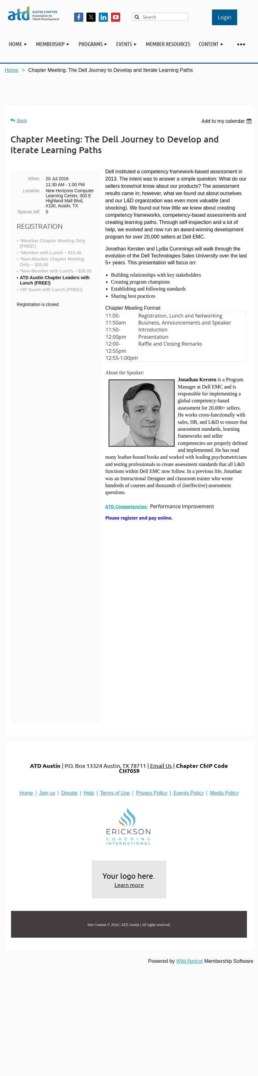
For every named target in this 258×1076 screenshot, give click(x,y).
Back (22, 120)
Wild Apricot (189, 887)
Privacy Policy (151, 719)
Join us (47, 719)
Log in (224, 17)
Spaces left (28, 211)
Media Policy (224, 719)
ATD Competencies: (126, 506)
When (33, 178)
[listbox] (227, 121)
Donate (69, 719)
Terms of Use (115, 719)
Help (89, 719)
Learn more (129, 811)
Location (31, 190)
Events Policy (188, 719)
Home (11, 70)
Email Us (161, 691)
